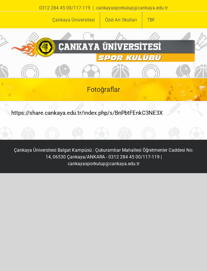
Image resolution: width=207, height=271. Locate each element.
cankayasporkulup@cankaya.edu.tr (132, 8)
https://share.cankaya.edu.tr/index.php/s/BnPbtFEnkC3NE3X (87, 113)
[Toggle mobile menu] (194, 66)
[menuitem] (73, 20)
